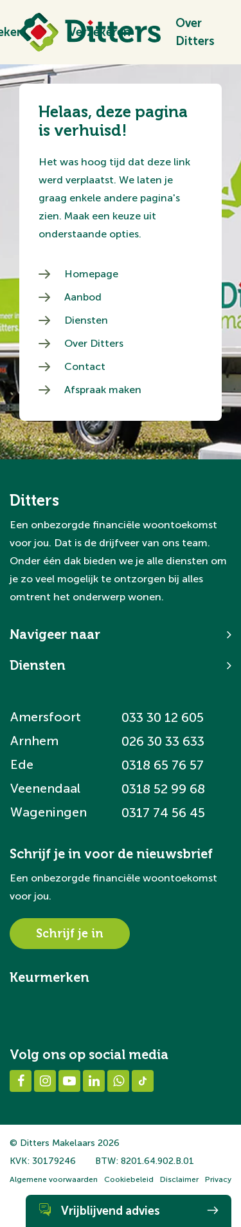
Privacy (218, 1179)
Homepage (91, 274)
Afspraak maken (102, 389)
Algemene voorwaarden (54, 1179)
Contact (84, 366)
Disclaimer (179, 1179)
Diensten (86, 320)
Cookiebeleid (129, 1179)
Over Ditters (195, 32)
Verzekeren (99, 32)
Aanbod (83, 297)
